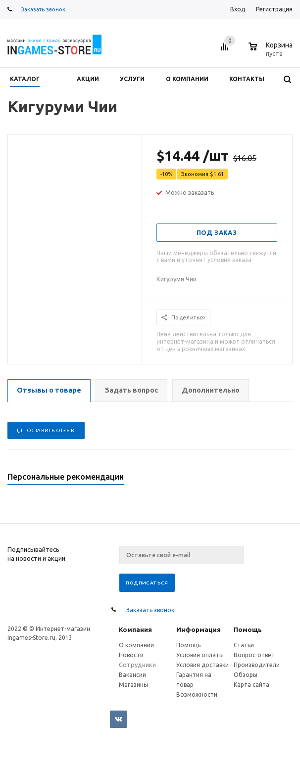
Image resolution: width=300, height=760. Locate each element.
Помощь (248, 629)
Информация (198, 629)
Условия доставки (202, 665)
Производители (257, 665)
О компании (136, 645)
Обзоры (245, 674)
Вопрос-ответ (254, 655)
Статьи (244, 645)
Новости (131, 655)
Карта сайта (251, 684)
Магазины (133, 684)
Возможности (196, 694)
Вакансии (132, 674)
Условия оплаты (200, 655)
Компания (135, 629)
